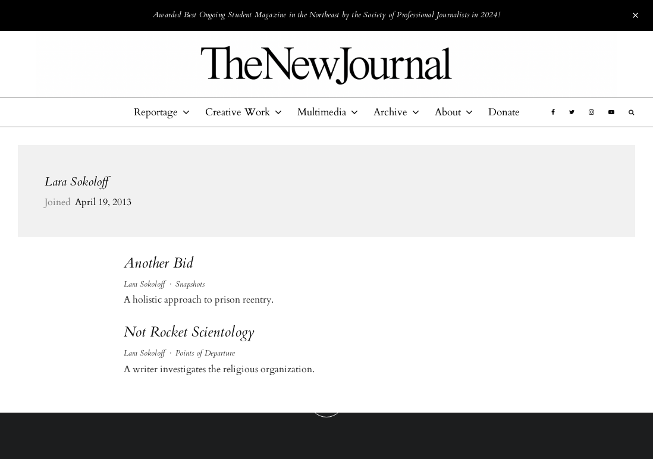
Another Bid (158, 263)
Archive (390, 112)
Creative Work (237, 112)
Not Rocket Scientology (189, 332)
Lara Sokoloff (76, 182)
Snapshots (190, 284)
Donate (504, 112)
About (448, 112)
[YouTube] (611, 112)
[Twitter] (572, 112)
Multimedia (321, 112)
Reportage (156, 112)
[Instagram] (591, 112)
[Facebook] (553, 112)
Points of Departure (205, 353)
